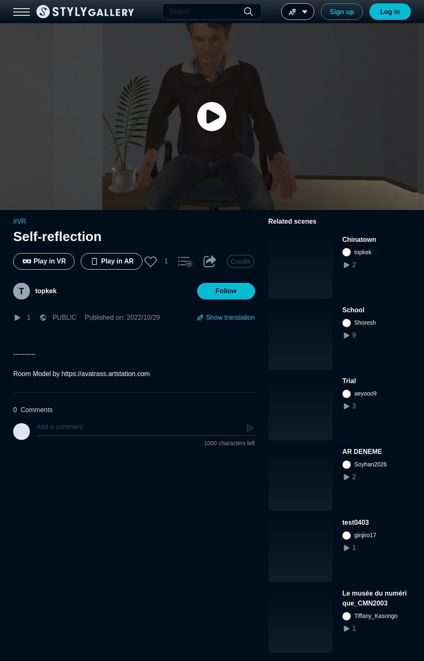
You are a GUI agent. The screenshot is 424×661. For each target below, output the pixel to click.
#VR (19, 221)
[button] (150, 261)
